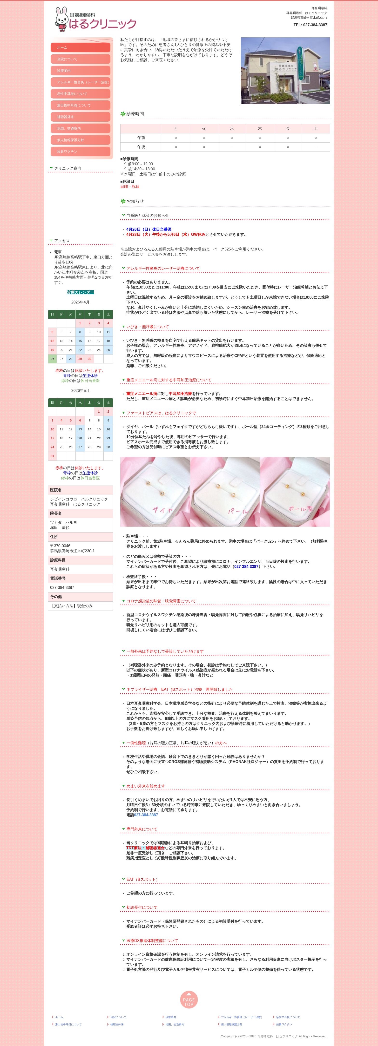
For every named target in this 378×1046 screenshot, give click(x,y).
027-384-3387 (315, 25)
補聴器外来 (65, 117)
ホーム (62, 47)
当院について (67, 59)
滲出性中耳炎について (74, 105)
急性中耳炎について (72, 94)
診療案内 (64, 70)
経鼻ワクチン (67, 151)
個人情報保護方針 (70, 140)
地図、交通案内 (69, 128)
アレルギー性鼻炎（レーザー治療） (83, 82)
